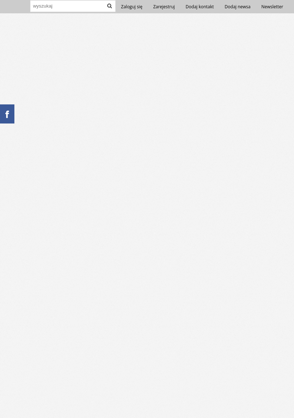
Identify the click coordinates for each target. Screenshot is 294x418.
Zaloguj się (131, 7)
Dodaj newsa (237, 7)
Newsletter (272, 7)
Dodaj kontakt (200, 7)
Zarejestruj (164, 7)
